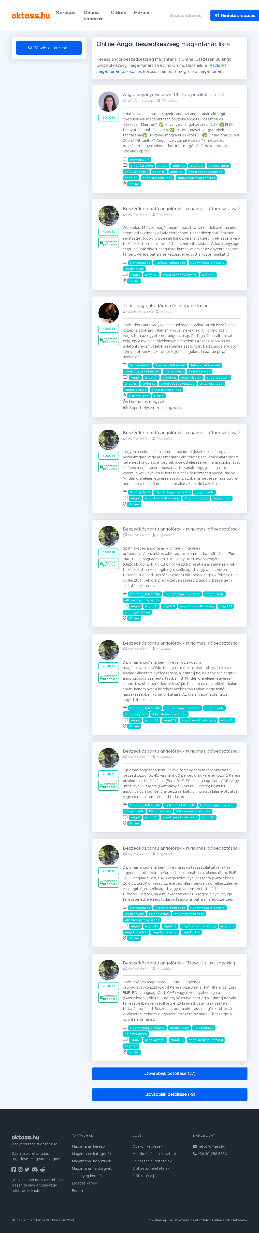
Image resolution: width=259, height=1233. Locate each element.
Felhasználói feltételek (152, 1161)
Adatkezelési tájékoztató (154, 1154)
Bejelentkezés (186, 15)
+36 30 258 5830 (210, 1154)
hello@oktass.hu (209, 1146)
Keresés (66, 12)
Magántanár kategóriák (91, 1154)
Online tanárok (93, 15)
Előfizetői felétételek (151, 1168)
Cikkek (118, 12)
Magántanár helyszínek (91, 1161)
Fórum (141, 12)
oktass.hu (30, 15)
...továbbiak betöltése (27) (169, 1074)
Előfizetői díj (143, 1176)
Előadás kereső (85, 1183)
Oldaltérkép (158, 1220)
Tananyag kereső (87, 1176)
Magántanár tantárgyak (92, 1168)
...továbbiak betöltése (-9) (170, 1094)
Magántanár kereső (88, 1146)
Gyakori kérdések (147, 1146)
